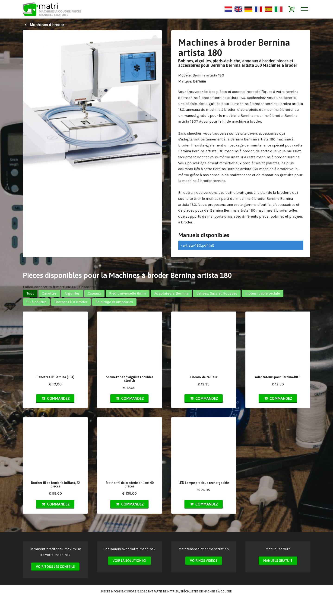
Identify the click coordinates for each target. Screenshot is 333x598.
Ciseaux (94, 293)
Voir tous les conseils (55, 567)
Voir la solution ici (129, 561)
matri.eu (173, 591)
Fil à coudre (36, 302)
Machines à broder (43, 24)
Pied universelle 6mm (127, 293)
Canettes (49, 293)
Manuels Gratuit (277, 561)
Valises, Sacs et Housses (217, 293)
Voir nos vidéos (203, 561)
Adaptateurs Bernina (171, 293)
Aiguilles (72, 293)
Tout (30, 293)
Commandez (55, 398)
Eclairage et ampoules (114, 302)
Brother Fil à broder (70, 302)
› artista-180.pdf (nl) (197, 245)
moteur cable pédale (262, 293)
